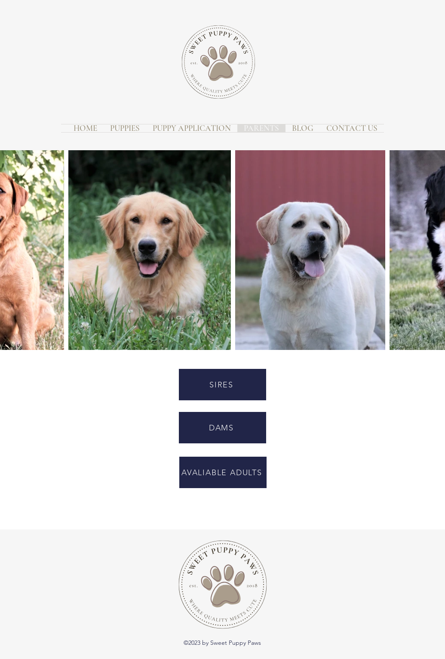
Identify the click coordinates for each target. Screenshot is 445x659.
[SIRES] (222, 384)
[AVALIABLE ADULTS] (223, 472)
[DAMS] (222, 427)
